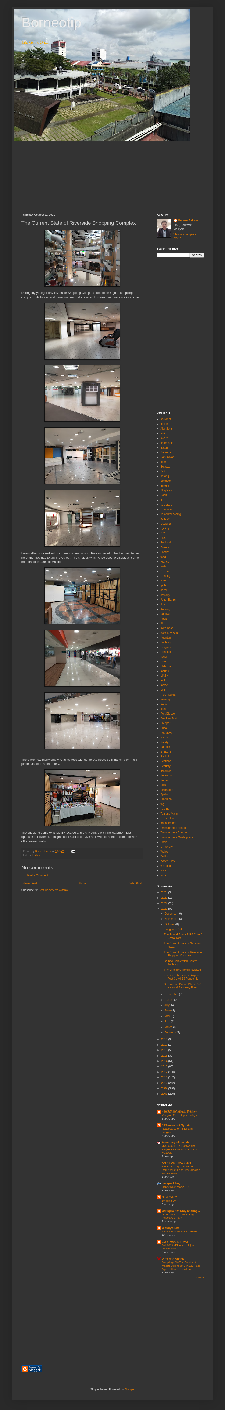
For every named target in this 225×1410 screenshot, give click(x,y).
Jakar (164, 590)
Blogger (129, 1389)
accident (166, 419)
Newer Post (30, 883)
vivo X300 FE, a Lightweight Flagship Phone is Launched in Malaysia (180, 1149)
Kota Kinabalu (169, 633)
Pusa (164, 728)
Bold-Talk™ (169, 1197)
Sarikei (165, 756)
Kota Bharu (168, 628)
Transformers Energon (175, 832)
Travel (164, 842)
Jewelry (165, 595)
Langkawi (166, 647)
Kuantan (166, 637)
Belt (163, 471)
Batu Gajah (168, 457)
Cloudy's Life (170, 1228)
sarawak (166, 751)
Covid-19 (166, 523)
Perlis (164, 704)
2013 (164, 1066)
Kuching (36, 855)
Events (165, 547)
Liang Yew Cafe (173, 929)
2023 (164, 897)
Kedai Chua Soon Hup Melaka (180, 1231)
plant (164, 709)
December (171, 913)
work (163, 875)
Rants (164, 737)
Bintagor (166, 480)
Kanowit (166, 614)
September (171, 994)
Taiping (165, 808)
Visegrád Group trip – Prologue (180, 1115)
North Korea (168, 694)
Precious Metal (170, 718)
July (167, 1005)
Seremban (167, 775)
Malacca (166, 666)
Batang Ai (166, 452)
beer (163, 462)
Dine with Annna (173, 1258)
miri (163, 680)
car (162, 500)
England (166, 542)
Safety (164, 742)
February (170, 1032)
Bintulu (165, 485)
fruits (164, 566)
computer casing (171, 514)
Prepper (166, 723)
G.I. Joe (165, 571)
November (171, 919)
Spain (164, 794)
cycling (165, 528)
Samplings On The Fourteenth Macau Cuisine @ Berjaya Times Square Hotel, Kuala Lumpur (181, 1266)
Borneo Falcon (188, 220)
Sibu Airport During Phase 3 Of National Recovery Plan (183, 986)
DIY (163, 533)
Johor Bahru (168, 599)
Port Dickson (168, 713)
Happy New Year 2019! (175, 1187)
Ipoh (163, 585)
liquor (164, 656)
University (167, 846)
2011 (164, 1077)
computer (166, 509)
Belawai (165, 466)
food (163, 557)
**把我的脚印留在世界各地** (179, 1111)
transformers (168, 823)
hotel (164, 580)
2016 (164, 1050)
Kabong (165, 609)
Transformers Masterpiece (177, 837)
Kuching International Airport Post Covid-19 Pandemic (181, 977)
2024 (164, 892)
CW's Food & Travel (175, 1241)
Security (166, 766)
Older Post (135, 883)
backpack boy (171, 1183)
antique (165, 433)
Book (164, 495)
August (169, 999)
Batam (165, 447)
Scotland (166, 761)
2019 (164, 1039)
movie (164, 685)
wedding (166, 865)
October (169, 924)
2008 (164, 1093)
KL (162, 623)
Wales (164, 851)
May (167, 1016)
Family (165, 552)
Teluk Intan (167, 818)
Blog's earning (169, 490)
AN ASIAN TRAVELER (176, 1163)
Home (82, 883)
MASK (164, 675)
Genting (165, 576)
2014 (164, 1061)
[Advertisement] (112, 173)
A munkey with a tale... (177, 1142)
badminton (167, 442)
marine (165, 671)
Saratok (165, 747)
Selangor (166, 770)
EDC (163, 538)
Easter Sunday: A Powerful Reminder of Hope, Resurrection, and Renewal (181, 1170)
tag (162, 804)
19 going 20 (169, 1200)
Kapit (164, 618)
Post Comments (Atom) (53, 890)
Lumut (164, 661)
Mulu (164, 689)
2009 (164, 1088)
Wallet (164, 856)
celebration (167, 504)
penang (165, 699)
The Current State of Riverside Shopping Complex (183, 954)
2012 (164, 1072)
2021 (164, 908)
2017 (164, 1044)
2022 (164, 903)
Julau (164, 604)
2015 (164, 1055)
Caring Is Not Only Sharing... (181, 1211)
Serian (165, 780)
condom (166, 518)
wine (163, 870)
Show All (200, 1277)
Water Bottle (168, 861)
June (167, 1010)
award (164, 438)
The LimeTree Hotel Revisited (182, 969)
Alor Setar (167, 428)
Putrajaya (166, 732)
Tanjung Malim (170, 813)
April (167, 1021)
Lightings (166, 651)
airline (164, 424)
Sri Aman (166, 799)
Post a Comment (37, 875)
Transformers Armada (174, 827)
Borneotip (51, 22)
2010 (164, 1083)
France (165, 561)
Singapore (167, 789)
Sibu (163, 785)
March (168, 1027)
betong (165, 476)
